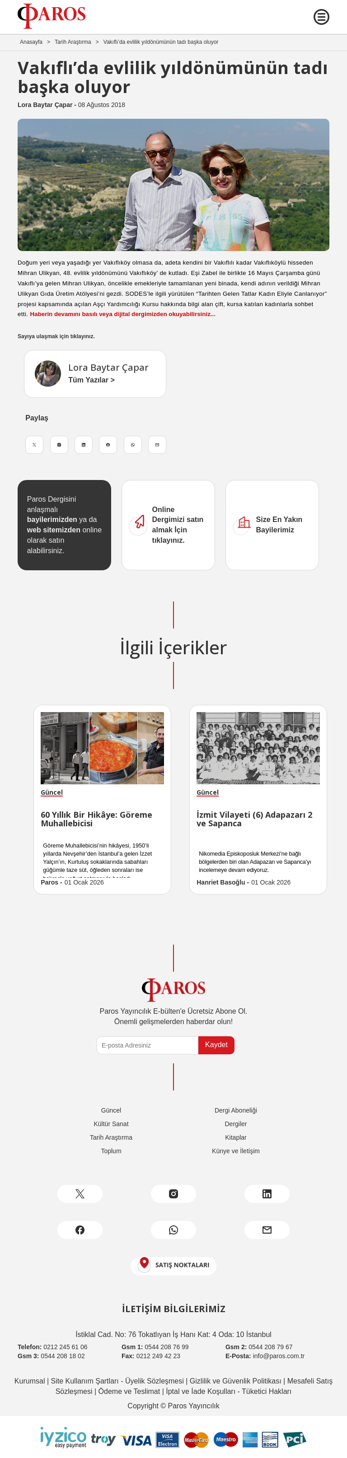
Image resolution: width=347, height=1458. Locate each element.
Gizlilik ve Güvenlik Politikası (234, 1381)
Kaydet (216, 1044)
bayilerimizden (52, 519)
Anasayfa (31, 42)
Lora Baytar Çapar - (48, 104)
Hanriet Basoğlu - (223, 882)
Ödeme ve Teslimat (128, 1391)
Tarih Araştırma (73, 42)
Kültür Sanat (111, 1123)
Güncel (111, 1110)
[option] (102, 799)
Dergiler (236, 1123)
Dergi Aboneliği (236, 1110)
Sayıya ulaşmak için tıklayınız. (56, 336)
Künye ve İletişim (236, 1151)
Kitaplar (235, 1137)
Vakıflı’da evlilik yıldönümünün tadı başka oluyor (161, 42)
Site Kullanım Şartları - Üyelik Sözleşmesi (116, 1381)
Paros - (51, 882)
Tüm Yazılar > (91, 380)
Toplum (111, 1151)
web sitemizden (53, 530)
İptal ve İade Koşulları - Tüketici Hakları (228, 1391)
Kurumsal (29, 1381)
